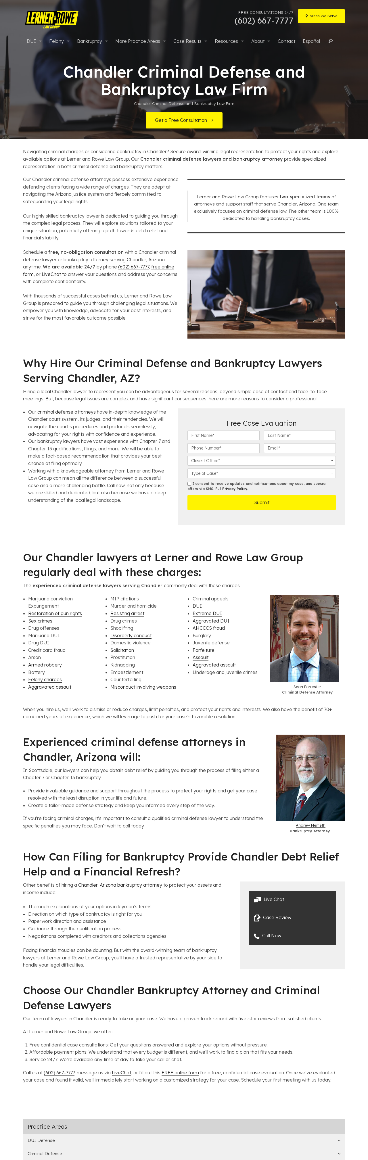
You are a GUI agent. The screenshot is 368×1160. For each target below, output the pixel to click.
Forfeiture (203, 650)
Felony (56, 41)
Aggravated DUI (211, 621)
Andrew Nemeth (310, 825)
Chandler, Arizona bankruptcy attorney (120, 885)
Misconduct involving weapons (143, 687)
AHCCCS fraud (209, 628)
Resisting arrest (127, 613)
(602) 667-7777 (133, 267)
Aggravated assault (49, 687)
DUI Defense (41, 1140)
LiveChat (51, 274)
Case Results (187, 41)
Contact (286, 41)
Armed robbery (45, 665)
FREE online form (180, 1073)
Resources (226, 41)
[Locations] (321, 16)
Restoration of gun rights (55, 613)
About (257, 41)
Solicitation (122, 650)
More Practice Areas (137, 41)
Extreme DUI (207, 613)
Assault (200, 657)
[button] (292, 900)
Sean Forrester (307, 686)
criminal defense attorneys (66, 412)
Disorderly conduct (131, 635)
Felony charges (45, 679)
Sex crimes (40, 621)
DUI (31, 41)
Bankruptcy (89, 41)
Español (311, 41)
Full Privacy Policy (231, 489)
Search (330, 41)
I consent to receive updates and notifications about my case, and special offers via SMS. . (256, 486)
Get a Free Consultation (181, 120)
